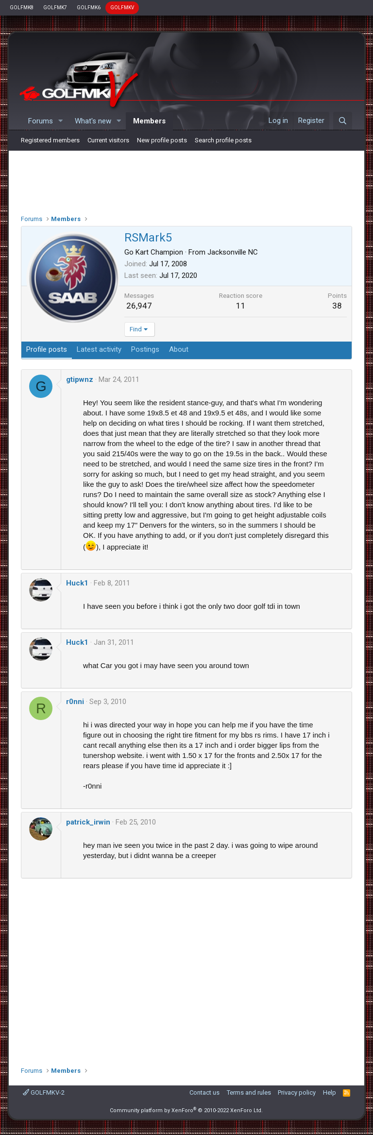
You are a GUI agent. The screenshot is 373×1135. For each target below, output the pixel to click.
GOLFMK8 (22, 7)
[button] (61, 121)
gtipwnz (79, 379)
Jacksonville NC (232, 252)
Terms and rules (249, 1092)
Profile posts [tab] (46, 349)
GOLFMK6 (89, 7)
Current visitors (108, 140)
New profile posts (162, 140)
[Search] (342, 121)
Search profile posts (223, 140)
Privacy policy (297, 1092)
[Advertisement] (186, 180)
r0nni (75, 701)
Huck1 (77, 583)
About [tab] (178, 349)
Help (329, 1092)
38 (337, 305)
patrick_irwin (88, 822)
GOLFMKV (122, 7)
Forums (40, 121)
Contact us (204, 1092)
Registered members (50, 140)
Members (149, 121)
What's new (93, 121)
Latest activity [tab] (99, 349)
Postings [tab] (145, 349)
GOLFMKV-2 (44, 1092)
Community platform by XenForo (186, 1110)
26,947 (139, 305)
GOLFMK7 (55, 7)
